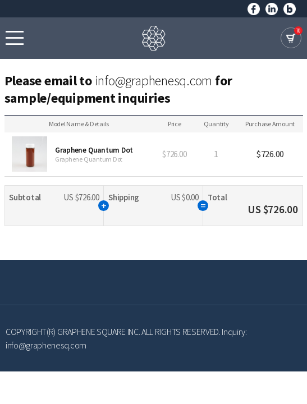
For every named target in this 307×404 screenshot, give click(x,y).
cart (291, 37)
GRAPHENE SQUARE (154, 38)
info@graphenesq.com (153, 80)
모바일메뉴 (15, 38)
